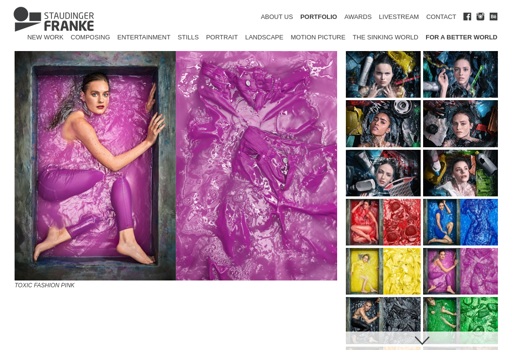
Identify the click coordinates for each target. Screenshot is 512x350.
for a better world (461, 37)
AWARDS (358, 16)
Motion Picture (317, 37)
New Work (45, 37)
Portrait (222, 37)
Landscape (264, 37)
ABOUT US (277, 16)
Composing (90, 37)
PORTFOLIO (318, 16)
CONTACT (441, 16)
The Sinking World (385, 37)
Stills (188, 37)
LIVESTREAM (399, 16)
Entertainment (144, 37)
